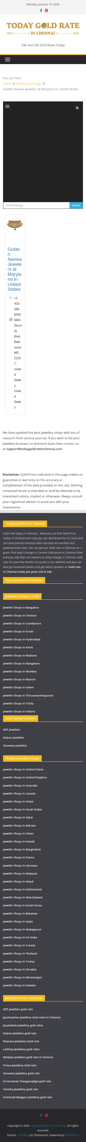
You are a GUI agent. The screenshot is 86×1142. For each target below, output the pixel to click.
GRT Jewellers (11, 729)
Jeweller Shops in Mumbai (19, 671)
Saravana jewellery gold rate (21, 1073)
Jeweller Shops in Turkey (19, 961)
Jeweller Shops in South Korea (22, 905)
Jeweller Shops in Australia (20, 785)
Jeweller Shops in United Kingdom (25, 777)
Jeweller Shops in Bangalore (21, 607)
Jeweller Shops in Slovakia (19, 969)
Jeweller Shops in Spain (18, 921)
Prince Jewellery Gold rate (19, 1065)
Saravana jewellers (15, 745)
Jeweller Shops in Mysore (19, 679)
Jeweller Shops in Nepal (18, 881)
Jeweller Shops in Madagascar (22, 929)
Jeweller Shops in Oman (18, 833)
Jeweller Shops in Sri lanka (20, 937)
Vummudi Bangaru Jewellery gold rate (27, 1097)
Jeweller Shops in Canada (19, 793)
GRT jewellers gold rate (18, 1009)
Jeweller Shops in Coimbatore (22, 623)
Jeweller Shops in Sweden (19, 985)
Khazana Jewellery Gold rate (21, 1041)
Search (76, 205)
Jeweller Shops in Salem (18, 687)
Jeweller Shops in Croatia (19, 945)
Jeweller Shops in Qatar (18, 817)
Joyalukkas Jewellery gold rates (23, 1025)
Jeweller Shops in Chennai (19, 615)
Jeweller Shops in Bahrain (19, 825)
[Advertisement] (43, 157)
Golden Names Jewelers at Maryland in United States (15, 269)
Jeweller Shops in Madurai (20, 655)
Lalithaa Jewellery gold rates (21, 1049)
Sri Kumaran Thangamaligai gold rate (27, 1081)
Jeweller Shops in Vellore (19, 711)
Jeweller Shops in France (18, 857)
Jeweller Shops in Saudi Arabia (22, 809)
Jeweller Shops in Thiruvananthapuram (28, 695)
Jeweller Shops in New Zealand (23, 897)
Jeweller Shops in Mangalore (21, 663)
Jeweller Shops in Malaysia (20, 873)
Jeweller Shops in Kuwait (19, 841)
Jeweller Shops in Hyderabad (21, 639)
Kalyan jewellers (13, 737)
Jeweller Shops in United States (23, 769)
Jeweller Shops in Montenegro (22, 977)
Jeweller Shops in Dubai (18, 801)
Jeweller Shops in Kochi (18, 647)
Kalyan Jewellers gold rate (19, 1033)
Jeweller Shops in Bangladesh (22, 849)
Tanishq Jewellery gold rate (20, 1089)
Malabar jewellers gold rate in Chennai (28, 1057)
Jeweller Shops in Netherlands (22, 889)
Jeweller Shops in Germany (20, 865)
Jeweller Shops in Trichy (18, 703)
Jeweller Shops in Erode (18, 631)
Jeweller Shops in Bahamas (20, 913)
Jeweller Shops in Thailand (20, 953)
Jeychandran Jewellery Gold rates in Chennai (31, 1017)
